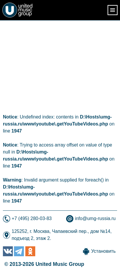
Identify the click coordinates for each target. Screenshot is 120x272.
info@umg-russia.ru (95, 218)
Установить (103, 251)
